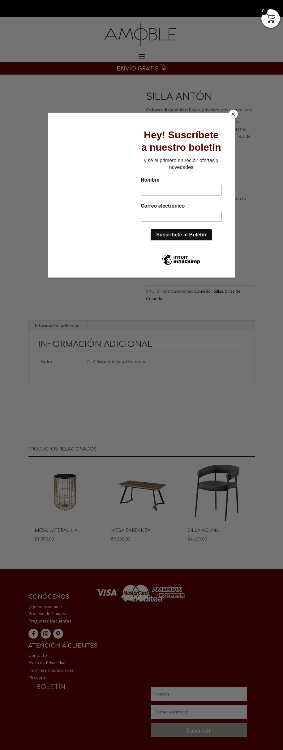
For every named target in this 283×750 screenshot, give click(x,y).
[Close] (233, 114)
